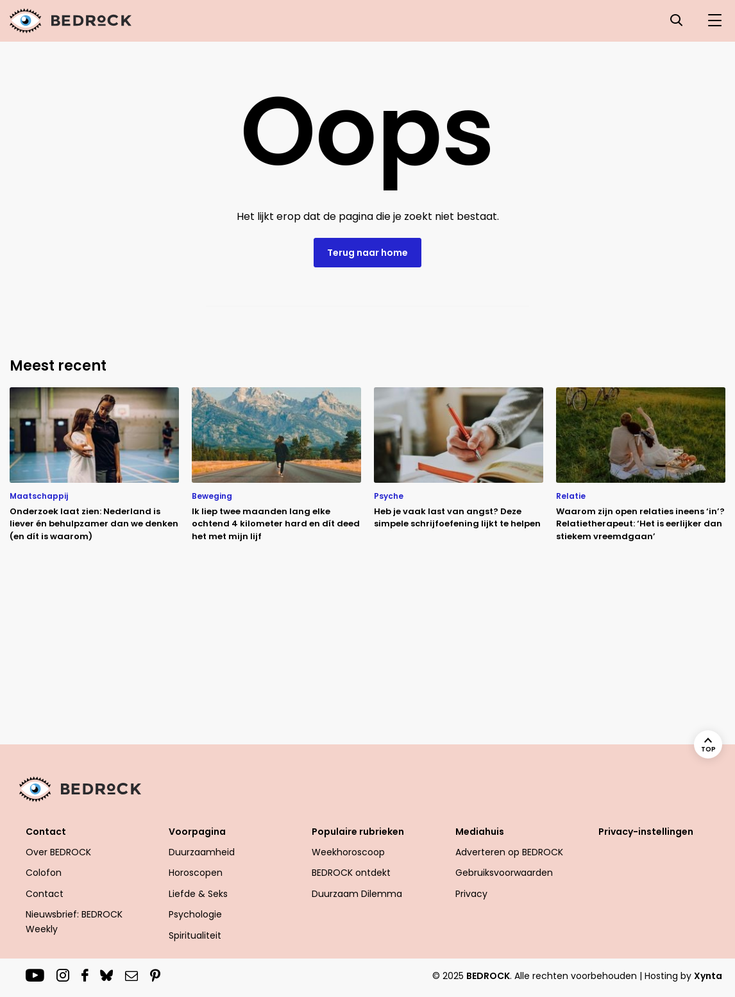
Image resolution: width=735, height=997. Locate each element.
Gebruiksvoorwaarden (504, 872)
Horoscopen (196, 872)
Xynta (708, 975)
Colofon (44, 872)
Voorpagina (197, 831)
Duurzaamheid (202, 852)
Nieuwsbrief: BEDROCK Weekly (74, 921)
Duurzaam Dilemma (357, 893)
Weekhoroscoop (348, 852)
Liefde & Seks (198, 893)
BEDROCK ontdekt (351, 872)
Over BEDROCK (58, 852)
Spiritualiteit (195, 935)
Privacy (471, 893)
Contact (46, 831)
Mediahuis (479, 831)
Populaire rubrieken (358, 831)
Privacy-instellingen (645, 831)
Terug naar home (367, 252)
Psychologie (195, 914)
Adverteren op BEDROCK (509, 852)
